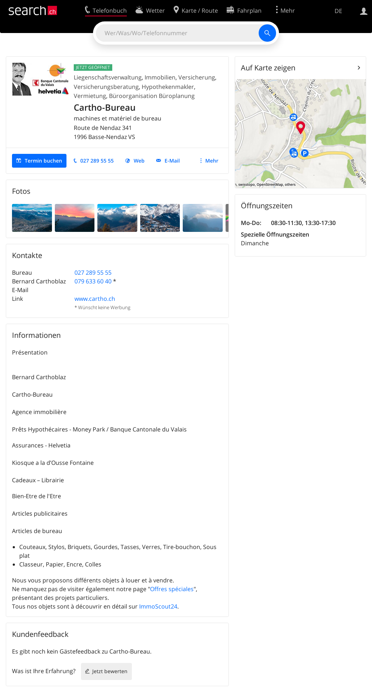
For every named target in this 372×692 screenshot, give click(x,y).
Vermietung (90, 96)
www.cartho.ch (94, 299)
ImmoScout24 (158, 606)
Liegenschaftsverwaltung (108, 77)
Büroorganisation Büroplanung (152, 96)
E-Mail (172, 160)
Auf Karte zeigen (268, 68)
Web (139, 160)
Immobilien (160, 77)
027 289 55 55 (97, 160)
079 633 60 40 (93, 281)
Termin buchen (43, 160)
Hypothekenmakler (168, 87)
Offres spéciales (172, 589)
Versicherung (196, 77)
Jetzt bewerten (110, 671)
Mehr (211, 160)
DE (338, 11)
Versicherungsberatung (106, 87)
